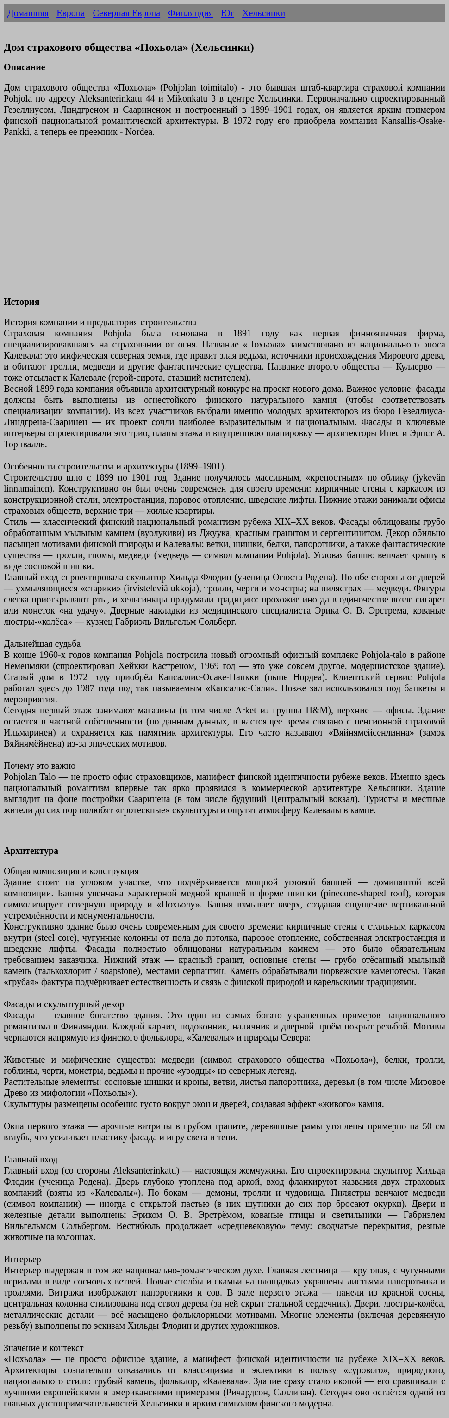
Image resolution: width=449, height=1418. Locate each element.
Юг (227, 13)
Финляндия (190, 13)
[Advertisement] (224, 222)
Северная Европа (126, 13)
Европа (70, 13)
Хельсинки (263, 13)
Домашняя (28, 13)
